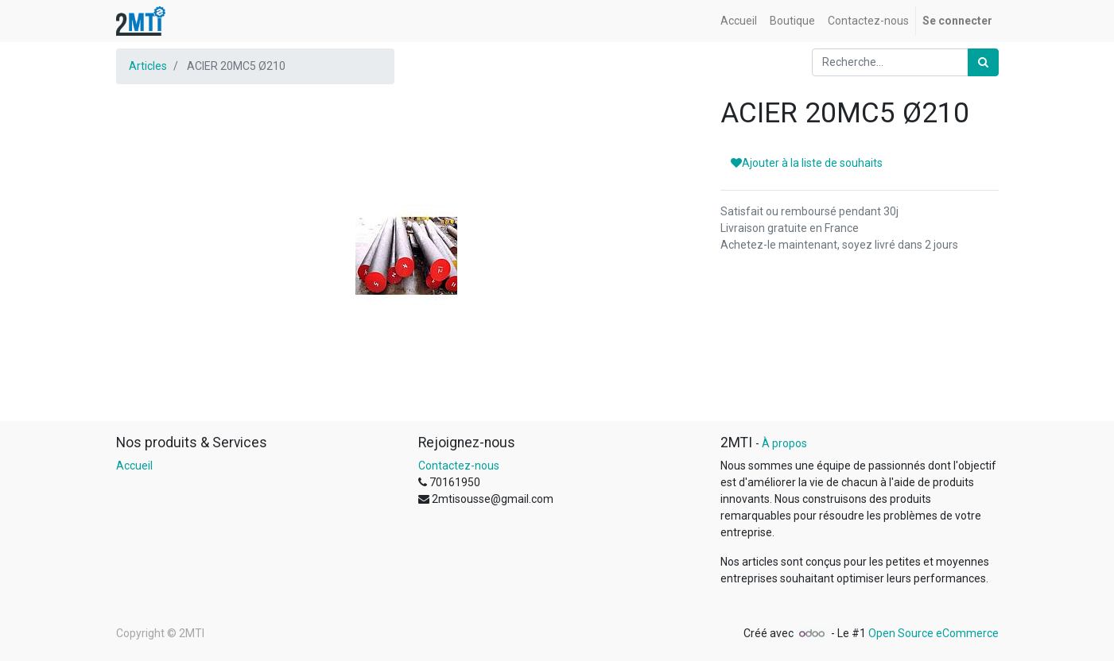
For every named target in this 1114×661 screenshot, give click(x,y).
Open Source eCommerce (933, 633)
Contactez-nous (458, 465)
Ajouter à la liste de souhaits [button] (807, 163)
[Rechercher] (983, 62)
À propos (784, 443)
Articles (148, 66)
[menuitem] (738, 21)
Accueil (134, 465)
